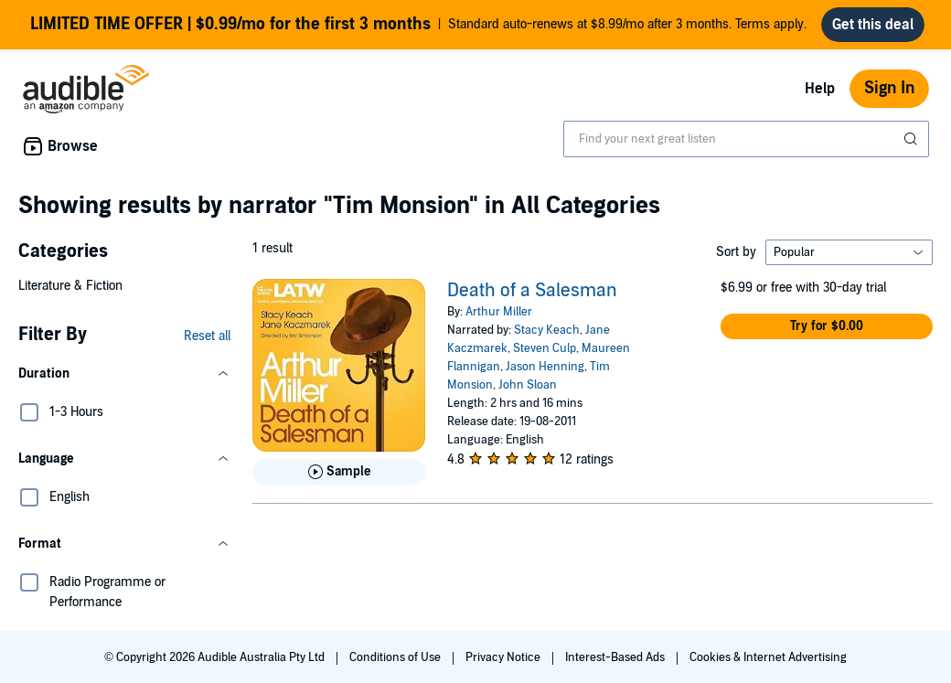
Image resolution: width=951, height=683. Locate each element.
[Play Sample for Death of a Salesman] (338, 472)
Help (820, 89)
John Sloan (527, 385)
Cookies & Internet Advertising (768, 657)
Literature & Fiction (70, 285)
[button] (124, 374)
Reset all (207, 336)
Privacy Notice (504, 657)
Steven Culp (544, 348)
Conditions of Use (396, 657)
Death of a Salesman (532, 291)
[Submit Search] (912, 139)
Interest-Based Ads (616, 657)
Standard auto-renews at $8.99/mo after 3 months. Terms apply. (418, 25)
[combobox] (746, 139)
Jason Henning (545, 366)
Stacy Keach (547, 330)
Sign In (889, 88)
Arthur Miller (498, 311)
